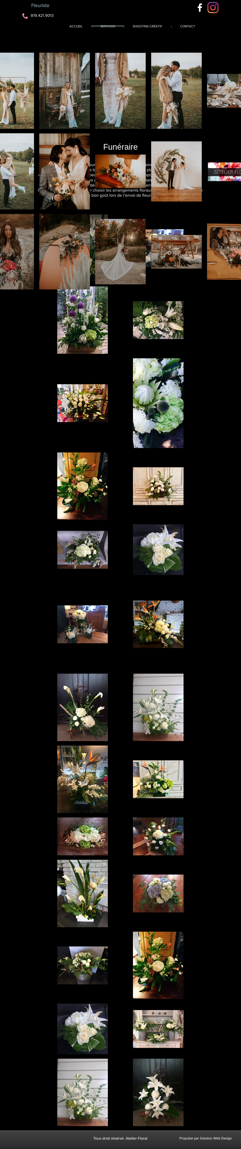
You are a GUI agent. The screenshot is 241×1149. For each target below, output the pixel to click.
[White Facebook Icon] (199, 7)
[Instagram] (213, 7)
